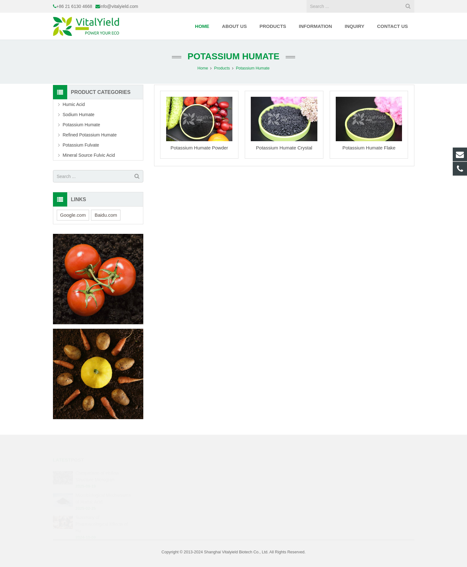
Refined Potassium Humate (90, 134)
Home (203, 68)
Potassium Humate (234, 56)
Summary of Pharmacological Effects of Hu (101, 515)
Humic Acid (74, 104)
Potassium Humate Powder (199, 147)
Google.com (73, 215)
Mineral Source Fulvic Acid (89, 155)
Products (222, 68)
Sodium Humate (78, 114)
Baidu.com (105, 215)
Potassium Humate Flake (369, 147)
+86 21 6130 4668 (74, 6)
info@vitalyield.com (119, 6)
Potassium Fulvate (81, 145)
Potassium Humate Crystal (284, 147)
